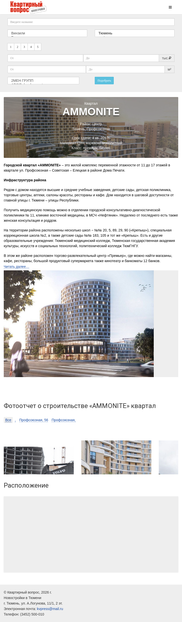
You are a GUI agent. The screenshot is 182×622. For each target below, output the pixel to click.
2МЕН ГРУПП (43, 81)
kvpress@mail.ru (50, 609)
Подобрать (104, 80)
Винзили (47, 33)
